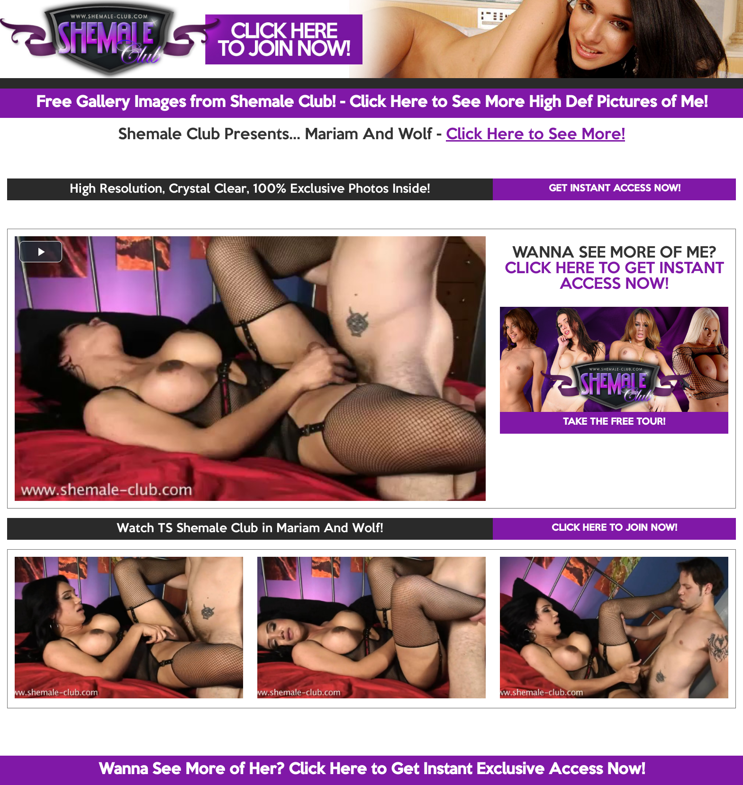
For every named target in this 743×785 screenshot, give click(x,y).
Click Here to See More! (535, 135)
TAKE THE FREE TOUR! (614, 422)
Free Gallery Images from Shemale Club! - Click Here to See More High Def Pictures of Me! (371, 103)
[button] (40, 251)
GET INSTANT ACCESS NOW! (614, 189)
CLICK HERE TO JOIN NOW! (614, 528)
